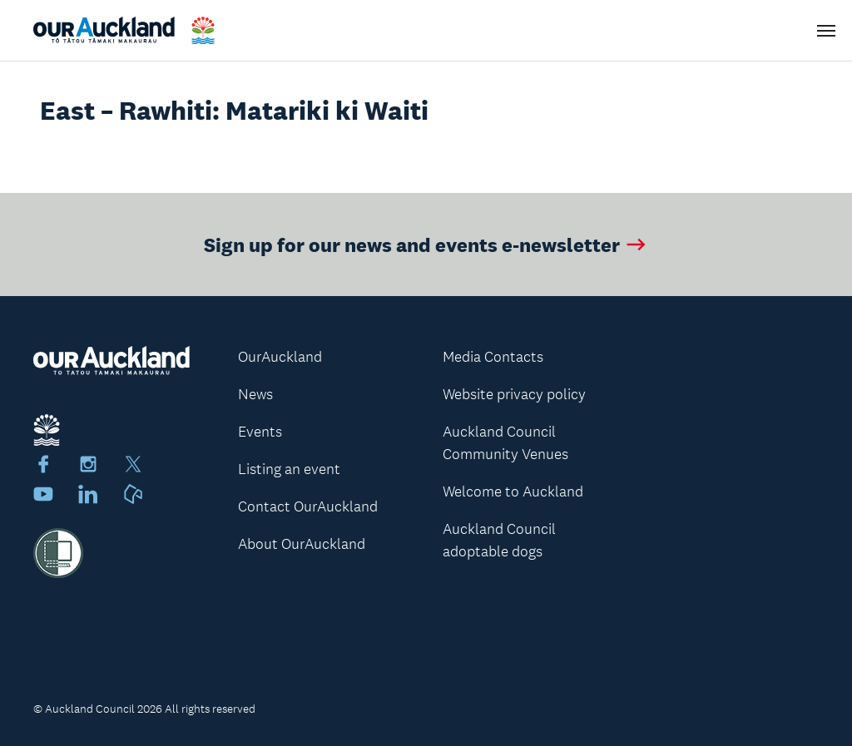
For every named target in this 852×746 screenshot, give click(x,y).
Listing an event (289, 469)
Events (260, 431)
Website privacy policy (514, 394)
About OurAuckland (301, 544)
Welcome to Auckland (513, 491)
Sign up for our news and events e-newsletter (426, 244)
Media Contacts (493, 357)
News (255, 394)
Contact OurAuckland (308, 506)
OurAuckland (280, 357)
